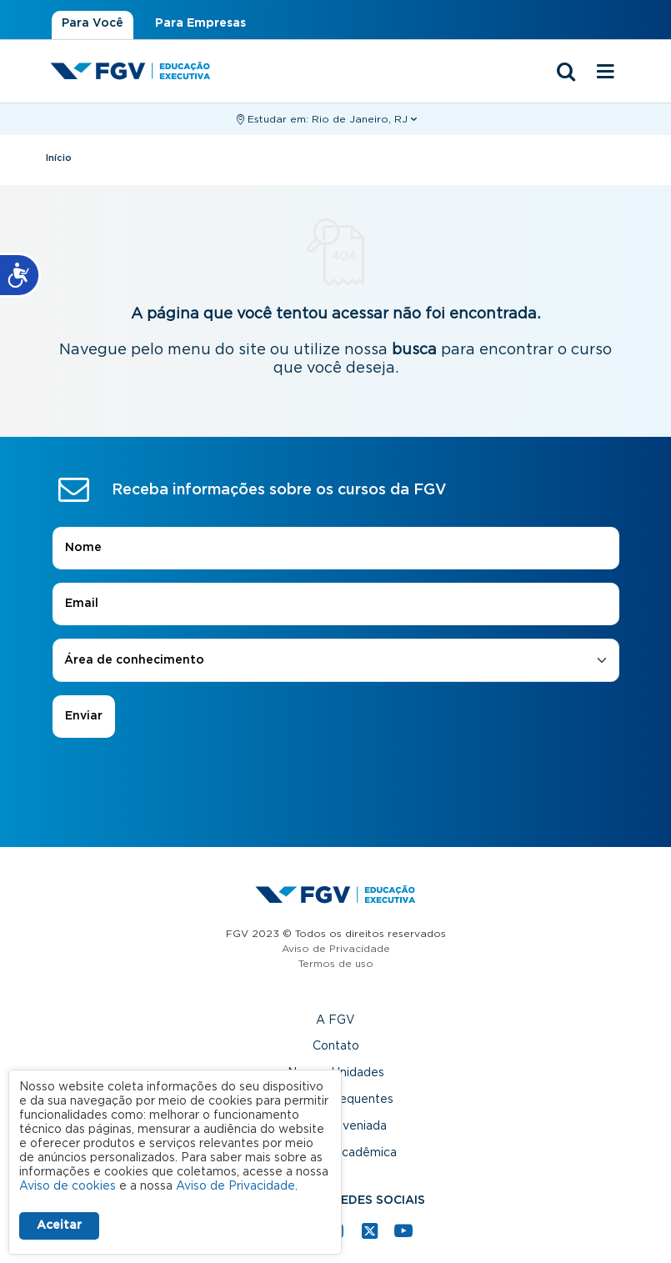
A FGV (335, 1020)
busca (414, 350)
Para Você (92, 23)
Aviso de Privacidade (336, 949)
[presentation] (336, 784)
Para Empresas (200, 23)
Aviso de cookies (67, 1186)
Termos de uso (335, 964)
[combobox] (336, 660)
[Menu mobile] (606, 73)
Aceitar (59, 1225)
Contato (336, 1046)
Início (59, 158)
